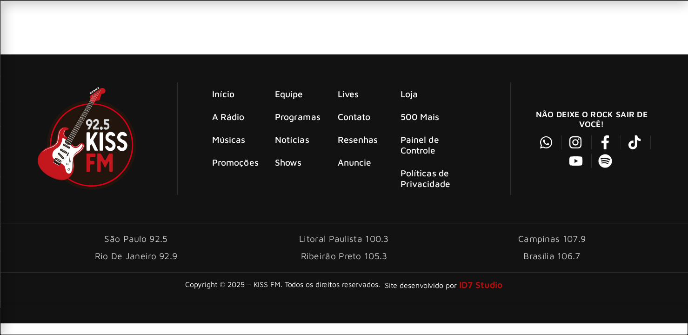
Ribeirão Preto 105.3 (344, 255)
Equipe (289, 93)
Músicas (229, 139)
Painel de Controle (420, 144)
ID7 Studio (481, 284)
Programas (298, 116)
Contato (354, 116)
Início (223, 93)
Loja (409, 93)
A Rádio (228, 116)
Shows (288, 162)
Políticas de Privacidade (425, 178)
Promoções (235, 162)
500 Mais (420, 116)
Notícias (292, 139)
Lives (348, 93)
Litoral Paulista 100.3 (344, 238)
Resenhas (358, 139)
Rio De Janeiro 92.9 (136, 255)
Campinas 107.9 (552, 238)
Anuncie (355, 162)
